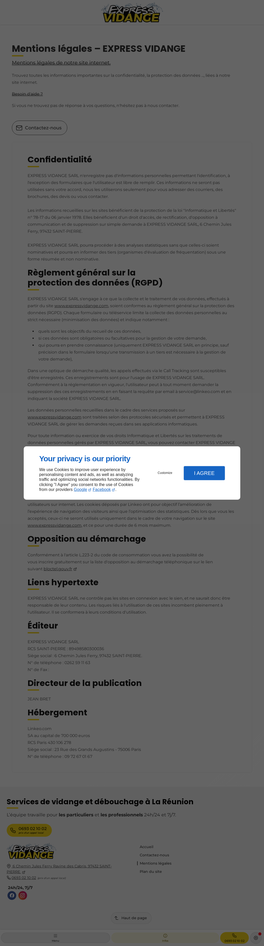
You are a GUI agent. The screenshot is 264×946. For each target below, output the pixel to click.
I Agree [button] (204, 473)
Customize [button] (165, 473)
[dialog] (132, 473)
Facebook (102, 489)
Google (80, 489)
